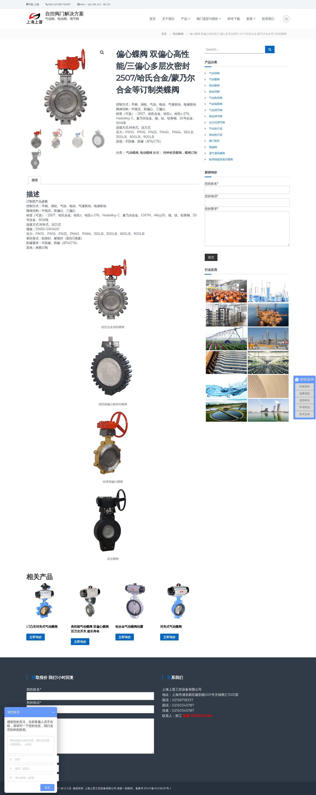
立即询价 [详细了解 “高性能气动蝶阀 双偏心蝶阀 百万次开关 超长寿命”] (80, 642)
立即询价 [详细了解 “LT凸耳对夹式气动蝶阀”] (35, 637)
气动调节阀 (215, 110)
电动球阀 (214, 91)
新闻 (249, 19)
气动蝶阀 (132, 153)
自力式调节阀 (217, 122)
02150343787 (183, 705)
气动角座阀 (215, 97)
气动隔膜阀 (215, 104)
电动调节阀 (215, 116)
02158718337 (182, 700)
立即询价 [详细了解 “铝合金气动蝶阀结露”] (124, 637)
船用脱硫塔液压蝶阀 (221, 159)
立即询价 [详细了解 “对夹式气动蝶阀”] (169, 637)
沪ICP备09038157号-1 (157, 788)
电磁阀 (213, 147)
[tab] (34, 180)
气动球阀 (214, 73)
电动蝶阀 (178, 33)
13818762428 (201, 716)
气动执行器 (215, 128)
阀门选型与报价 (207, 19)
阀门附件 (214, 140)
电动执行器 (215, 134)
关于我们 (168, 19)
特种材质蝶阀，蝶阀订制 (180, 153)
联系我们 (268, 19)
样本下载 (234, 19)
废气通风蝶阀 (217, 153)
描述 (35, 180)
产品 (184, 19)
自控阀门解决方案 (64, 14)
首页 (152, 19)
